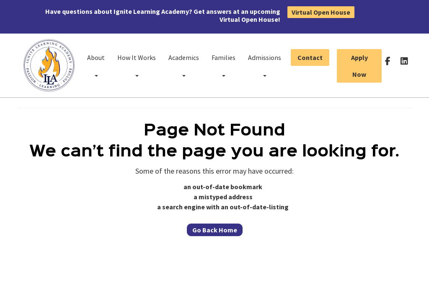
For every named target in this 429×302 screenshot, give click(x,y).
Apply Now (359, 65)
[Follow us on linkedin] (404, 61)
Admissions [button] (264, 65)
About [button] (96, 65)
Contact (310, 57)
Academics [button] (183, 65)
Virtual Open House (321, 12)
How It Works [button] (136, 65)
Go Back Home (214, 230)
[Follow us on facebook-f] (388, 61)
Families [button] (223, 65)
